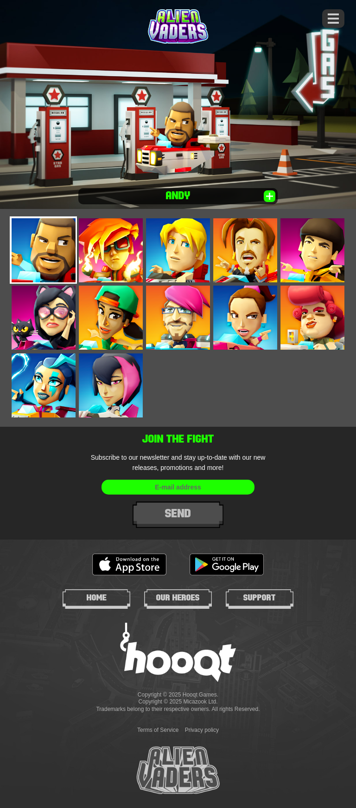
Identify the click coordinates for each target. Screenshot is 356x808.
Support (259, 597)
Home (97, 597)
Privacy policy (202, 730)
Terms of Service (157, 730)
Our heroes (178, 597)
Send (178, 513)
